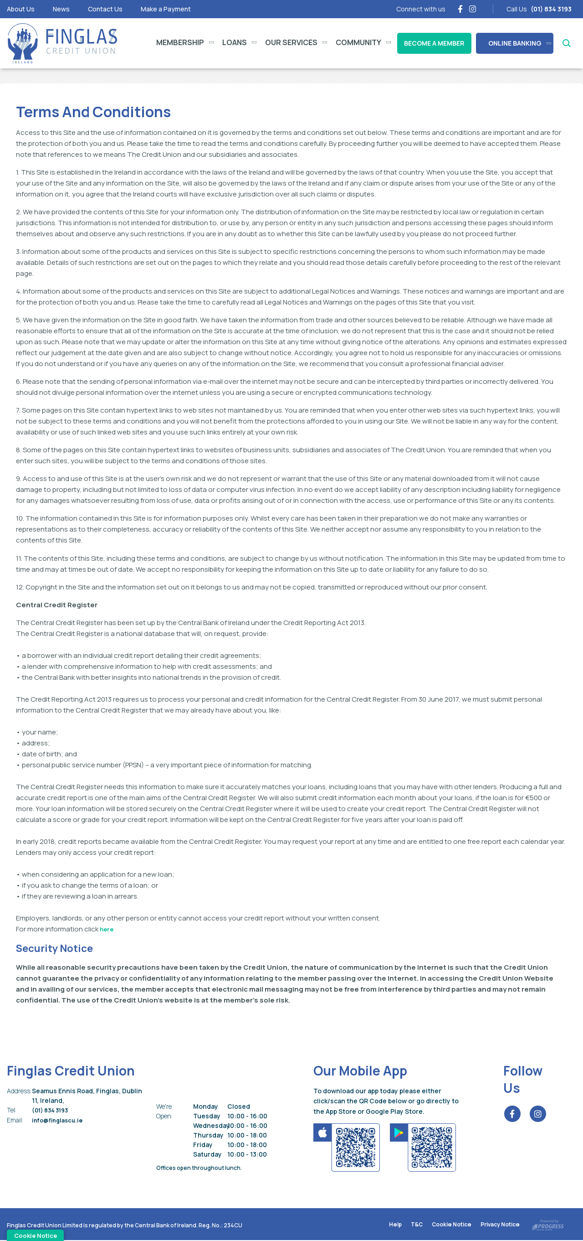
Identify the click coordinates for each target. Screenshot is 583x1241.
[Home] (61, 43)
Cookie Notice (451, 1225)
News (61, 9)
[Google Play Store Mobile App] (423, 1147)
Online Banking (515, 43)
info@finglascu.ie (60, 1119)
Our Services (291, 42)
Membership (180, 42)
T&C (417, 1225)
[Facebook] (460, 9)
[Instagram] (472, 9)
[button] (566, 43)
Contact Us (105, 9)
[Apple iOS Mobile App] (347, 1147)
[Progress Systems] (548, 1224)
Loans (234, 42)
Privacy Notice (500, 1225)
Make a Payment (166, 9)
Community (358, 42)
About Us (21, 9)
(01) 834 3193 (52, 1110)
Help (395, 1225)
